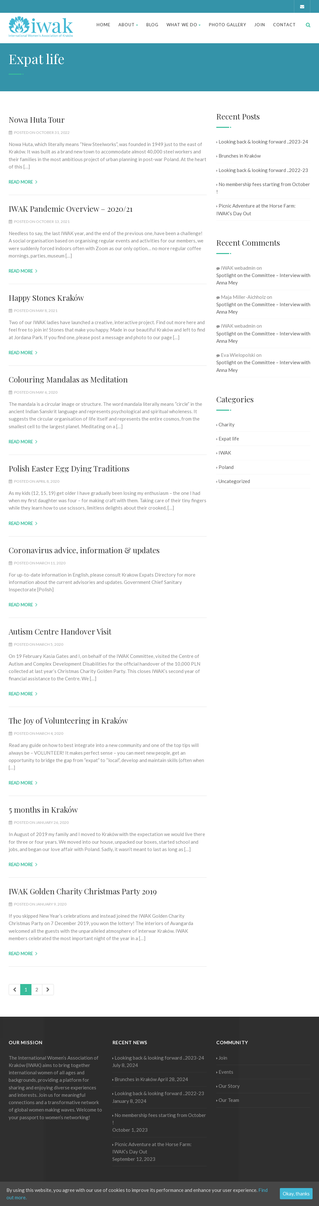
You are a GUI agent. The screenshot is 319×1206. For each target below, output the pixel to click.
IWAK (223, 452)
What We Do (184, 24)
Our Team (227, 1100)
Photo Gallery (227, 24)
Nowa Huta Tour (37, 119)
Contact (284, 24)
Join (259, 24)
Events (224, 1072)
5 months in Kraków (43, 809)
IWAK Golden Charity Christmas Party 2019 (83, 891)
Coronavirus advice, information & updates (84, 550)
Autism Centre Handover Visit (60, 631)
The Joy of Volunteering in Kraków (68, 720)
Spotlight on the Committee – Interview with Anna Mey (263, 278)
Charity (225, 424)
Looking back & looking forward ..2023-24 (262, 141)
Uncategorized (233, 481)
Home (103, 24)
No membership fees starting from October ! (263, 187)
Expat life (227, 438)
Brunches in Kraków (238, 156)
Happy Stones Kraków (46, 297)
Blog (152, 24)
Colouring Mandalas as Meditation (68, 379)
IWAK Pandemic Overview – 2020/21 (71, 208)
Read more (23, 182)
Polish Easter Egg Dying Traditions (69, 468)
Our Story (228, 1086)
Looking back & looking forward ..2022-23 (262, 170)
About (128, 24)
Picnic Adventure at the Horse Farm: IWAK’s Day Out (256, 209)
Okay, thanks (296, 1193)
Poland (225, 467)
